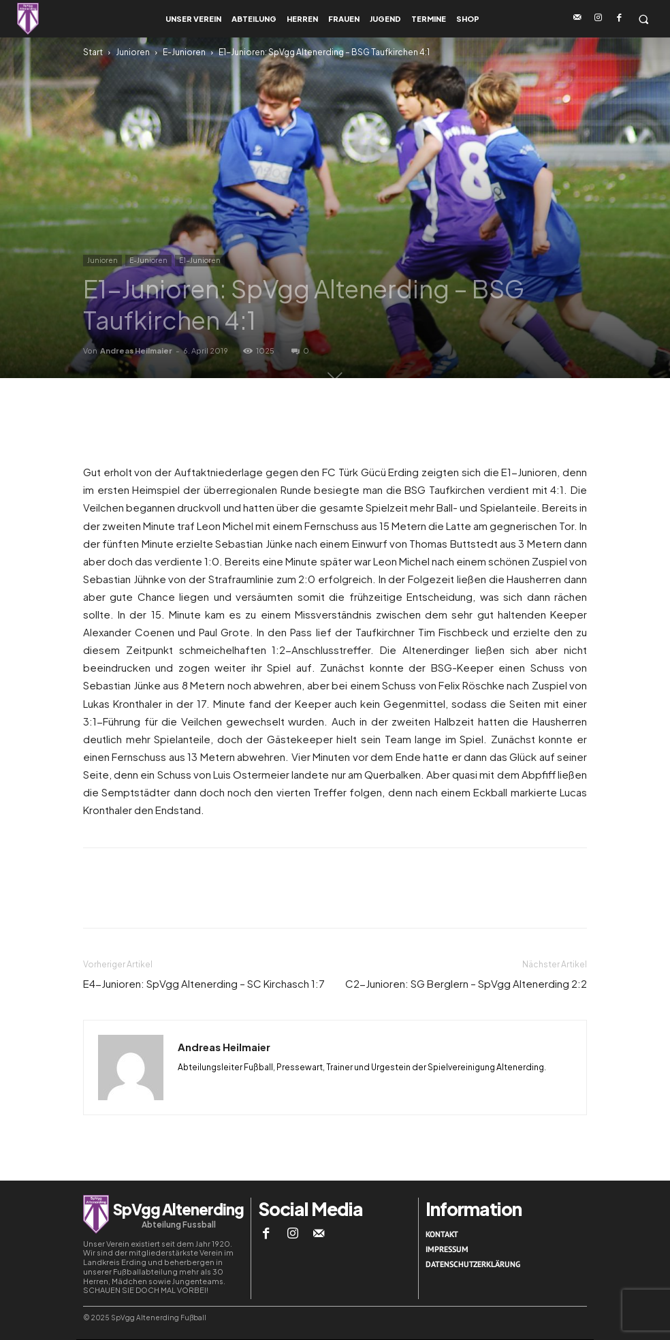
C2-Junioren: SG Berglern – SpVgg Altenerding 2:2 (466, 983)
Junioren (133, 52)
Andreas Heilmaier (136, 350)
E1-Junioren (200, 260)
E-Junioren (184, 52)
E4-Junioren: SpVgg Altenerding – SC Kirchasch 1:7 (204, 983)
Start (93, 52)
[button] (643, 19)
